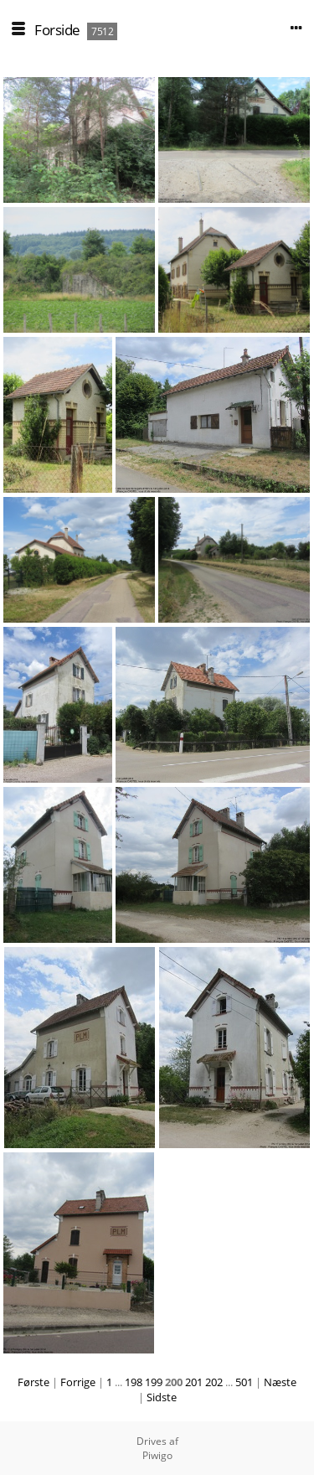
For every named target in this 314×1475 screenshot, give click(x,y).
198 (133, 1382)
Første (33, 1382)
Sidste (162, 1397)
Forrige (77, 1382)
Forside (57, 29)
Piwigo (157, 1455)
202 (214, 1382)
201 (194, 1382)
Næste (280, 1382)
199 (153, 1382)
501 (244, 1382)
